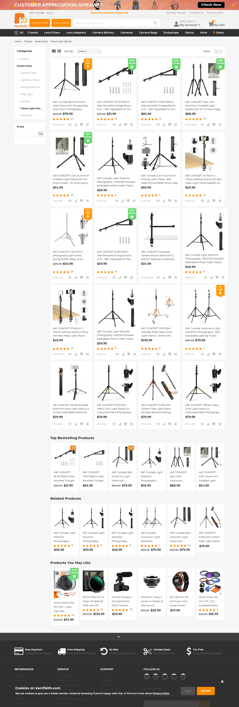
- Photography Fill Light (31, 87)
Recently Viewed (176, 13)
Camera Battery (103, 32)
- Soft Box (24, 101)
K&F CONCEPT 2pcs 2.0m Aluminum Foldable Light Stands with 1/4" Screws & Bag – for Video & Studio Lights (203, 106)
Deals (218, 33)
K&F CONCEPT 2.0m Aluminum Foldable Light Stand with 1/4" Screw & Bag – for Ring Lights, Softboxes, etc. (71, 180)
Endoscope (171, 32)
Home (17, 42)
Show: (206, 51)
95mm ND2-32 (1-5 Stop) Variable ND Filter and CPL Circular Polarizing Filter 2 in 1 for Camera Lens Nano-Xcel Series (93, 602)
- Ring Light (25, 94)
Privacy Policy (161, 693)
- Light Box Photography (31, 80)
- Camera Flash (27, 73)
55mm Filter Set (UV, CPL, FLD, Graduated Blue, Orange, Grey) (208, 602)
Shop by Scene (39, 23)
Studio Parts (41, 42)
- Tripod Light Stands (30, 108)
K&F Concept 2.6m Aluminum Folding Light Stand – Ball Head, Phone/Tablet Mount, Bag (159, 179)
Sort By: (69, 51)
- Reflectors (24, 115)
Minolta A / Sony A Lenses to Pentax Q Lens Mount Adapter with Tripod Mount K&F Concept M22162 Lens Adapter (152, 602)
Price (20, 126)
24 (216, 51)
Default (82, 51)
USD (216, 13)
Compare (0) (196, 13)
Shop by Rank (61, 23)
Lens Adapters (76, 32)
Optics (189, 32)
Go (41, 133)
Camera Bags (148, 32)
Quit (188, 691)
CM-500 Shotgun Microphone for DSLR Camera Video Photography (121, 602)
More (203, 32)
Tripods (33, 32)
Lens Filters (52, 32)
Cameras (126, 32)
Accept (206, 691)
